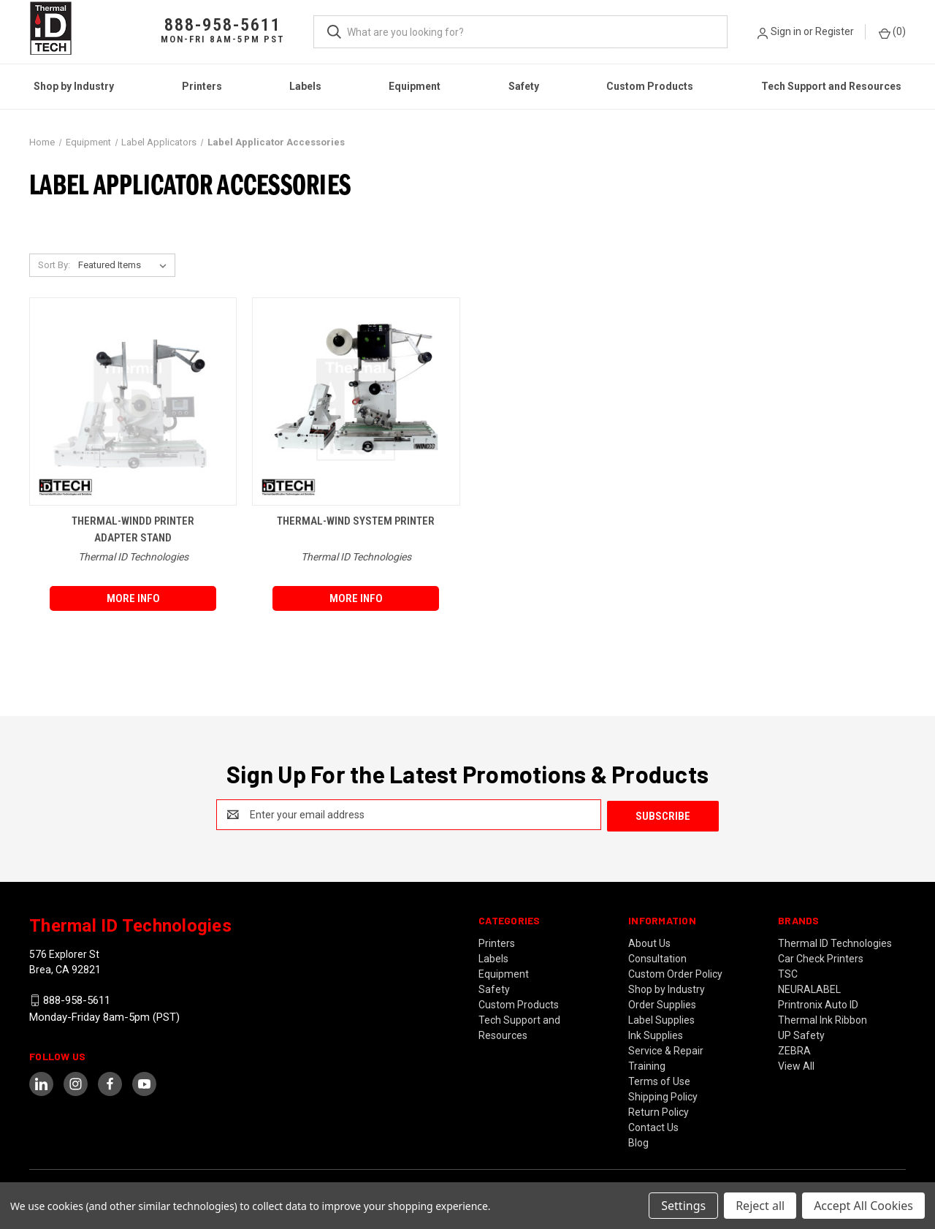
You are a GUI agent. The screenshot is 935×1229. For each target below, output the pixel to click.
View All (796, 1064)
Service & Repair (665, 1049)
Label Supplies (661, 1018)
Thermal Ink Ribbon (822, 1018)
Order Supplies (662, 1003)
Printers (202, 86)
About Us (649, 942)
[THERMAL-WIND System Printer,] (356, 401)
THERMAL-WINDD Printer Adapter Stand (133, 529)
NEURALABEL (809, 988)
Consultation (657, 957)
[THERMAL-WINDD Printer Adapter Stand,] (133, 401)
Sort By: (54, 264)
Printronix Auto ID (818, 1003)
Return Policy (658, 1110)
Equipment (414, 86)
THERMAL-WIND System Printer (356, 521)
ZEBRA (794, 1049)
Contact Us (653, 1126)
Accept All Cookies (863, 1206)
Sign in (786, 31)
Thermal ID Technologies (835, 942)
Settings (683, 1206)
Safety (523, 86)
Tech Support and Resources (831, 86)
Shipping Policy (663, 1095)
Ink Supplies (655, 1034)
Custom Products (649, 86)
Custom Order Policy (675, 972)
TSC (788, 972)
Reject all (760, 1206)
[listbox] (125, 265)
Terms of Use (659, 1080)
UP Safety (801, 1034)
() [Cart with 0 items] (892, 32)
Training (646, 1064)
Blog (638, 1141)
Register (834, 31)
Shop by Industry (74, 86)
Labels (305, 86)
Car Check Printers (820, 957)
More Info (133, 598)
